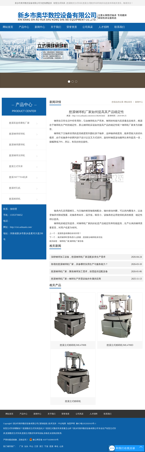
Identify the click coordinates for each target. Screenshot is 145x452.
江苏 (36, 446)
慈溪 (51, 446)
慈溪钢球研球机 (17, 134)
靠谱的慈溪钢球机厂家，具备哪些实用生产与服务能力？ (79, 264)
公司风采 (87, 27)
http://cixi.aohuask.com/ (21, 227)
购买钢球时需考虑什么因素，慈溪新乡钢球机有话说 (79, 237)
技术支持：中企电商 (57, 423)
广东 (21, 446)
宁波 (46, 446)
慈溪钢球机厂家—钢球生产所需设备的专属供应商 (76, 279)
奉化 (56, 446)
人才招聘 (104, 27)
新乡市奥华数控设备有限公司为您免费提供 (33, 3)
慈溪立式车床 (16, 166)
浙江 (41, 446)
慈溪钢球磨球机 (17, 144)
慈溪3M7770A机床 (18, 177)
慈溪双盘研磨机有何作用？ (69, 233)
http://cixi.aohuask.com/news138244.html (88, 116)
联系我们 (119, 27)
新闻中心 (40, 27)
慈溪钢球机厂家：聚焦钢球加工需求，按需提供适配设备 (79, 271)
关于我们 (56, 27)
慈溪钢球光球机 (17, 155)
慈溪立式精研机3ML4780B (73, 345)
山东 (61, 446)
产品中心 (24, 27)
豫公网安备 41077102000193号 (43, 440)
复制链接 (43, 423)
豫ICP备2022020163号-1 (86, 423)
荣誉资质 (72, 27)
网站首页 (8, 27)
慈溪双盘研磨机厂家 (19, 123)
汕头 (26, 446)
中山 (31, 446)
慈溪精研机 (14, 199)
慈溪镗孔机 (14, 188)
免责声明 (71, 423)
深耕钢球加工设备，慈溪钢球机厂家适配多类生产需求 (78, 257)
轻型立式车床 (59, 3)
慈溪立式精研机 (73, 401)
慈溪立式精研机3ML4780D (120, 345)
